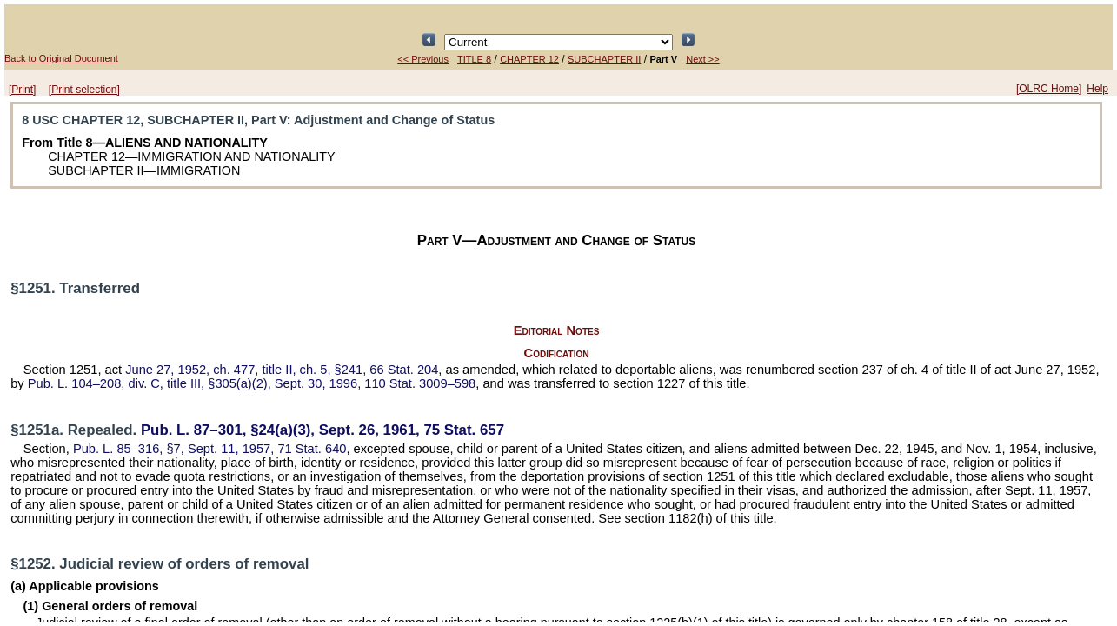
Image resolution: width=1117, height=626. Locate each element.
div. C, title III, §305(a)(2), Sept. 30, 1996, (252, 383)
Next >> (703, 59)
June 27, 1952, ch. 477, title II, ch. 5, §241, (281, 369)
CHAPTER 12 (529, 59)
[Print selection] (84, 89)
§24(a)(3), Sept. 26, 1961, (322, 430)
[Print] (22, 89)
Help (1097, 89)
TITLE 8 (474, 59)
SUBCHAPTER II (604, 59)
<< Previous (423, 59)
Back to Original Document (61, 58)
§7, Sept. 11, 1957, (210, 449)
